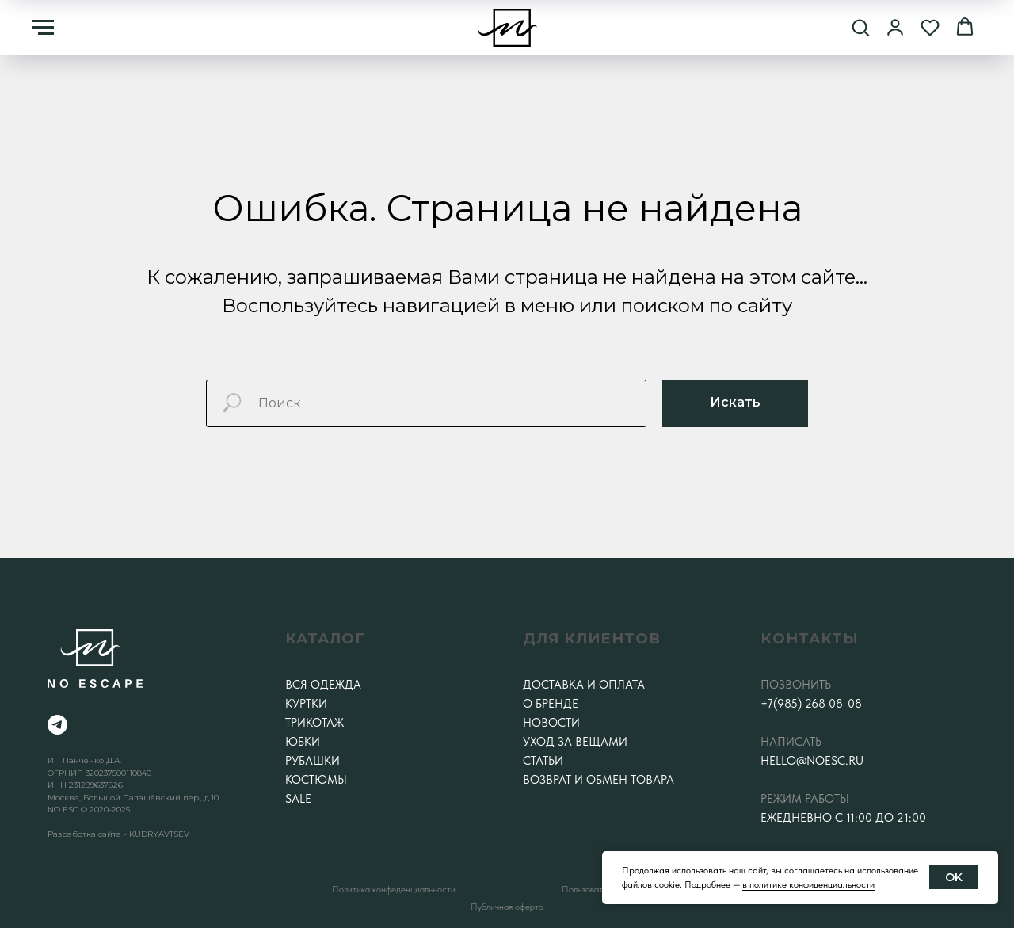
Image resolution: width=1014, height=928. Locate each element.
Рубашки (312, 761)
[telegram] (57, 725)
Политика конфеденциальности (394, 889)
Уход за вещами (575, 742)
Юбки (302, 742)
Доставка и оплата (584, 685)
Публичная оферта (507, 906)
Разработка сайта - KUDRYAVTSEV (118, 834)
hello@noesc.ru (811, 761)
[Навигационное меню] (43, 28)
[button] (860, 26)
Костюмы (316, 780)
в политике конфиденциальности (808, 884)
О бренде (550, 704)
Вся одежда (323, 685)
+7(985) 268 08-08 (811, 704)
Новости (551, 723)
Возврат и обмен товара (598, 780)
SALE (298, 799)
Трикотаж (314, 723)
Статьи (543, 761)
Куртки (306, 704)
